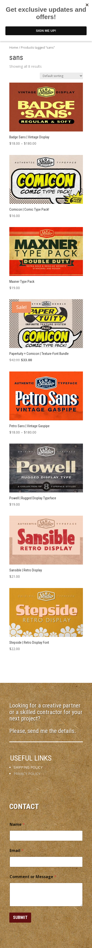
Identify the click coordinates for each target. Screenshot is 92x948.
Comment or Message (33, 876)
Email (17, 850)
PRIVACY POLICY (26, 773)
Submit (20, 917)
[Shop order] (61, 76)
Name (17, 824)
